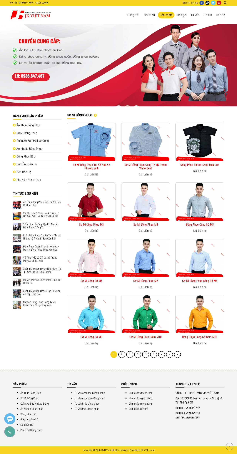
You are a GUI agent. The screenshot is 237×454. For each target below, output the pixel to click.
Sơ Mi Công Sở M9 (91, 337)
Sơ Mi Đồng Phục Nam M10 (145, 337)
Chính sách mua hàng (140, 403)
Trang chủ (133, 15)
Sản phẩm (166, 15)
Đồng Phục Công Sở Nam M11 (199, 337)
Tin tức (207, 15)
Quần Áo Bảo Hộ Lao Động (31, 141)
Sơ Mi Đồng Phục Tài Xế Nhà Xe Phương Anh (91, 166)
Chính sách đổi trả (138, 409)
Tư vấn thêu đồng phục (87, 409)
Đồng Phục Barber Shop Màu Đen (199, 165)
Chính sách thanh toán (141, 393)
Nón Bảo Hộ (22, 172)
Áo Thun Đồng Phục (27, 125)
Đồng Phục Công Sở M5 (200, 224)
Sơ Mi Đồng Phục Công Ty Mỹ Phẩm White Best (145, 166)
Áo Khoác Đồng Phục (27, 148)
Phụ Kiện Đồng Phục (27, 180)
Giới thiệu (149, 15)
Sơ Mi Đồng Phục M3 (91, 224)
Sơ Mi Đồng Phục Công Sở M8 (199, 281)
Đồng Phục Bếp (24, 156)
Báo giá (194, 2)
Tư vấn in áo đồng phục (87, 403)
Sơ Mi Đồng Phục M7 (145, 281)
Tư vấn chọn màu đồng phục (90, 393)
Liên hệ (186, 2)
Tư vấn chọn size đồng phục (90, 398)
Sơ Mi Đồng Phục (25, 133)
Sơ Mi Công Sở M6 (91, 281)
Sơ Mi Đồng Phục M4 (145, 224)
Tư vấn (195, 15)
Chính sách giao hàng (140, 398)
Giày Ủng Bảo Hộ (25, 164)
